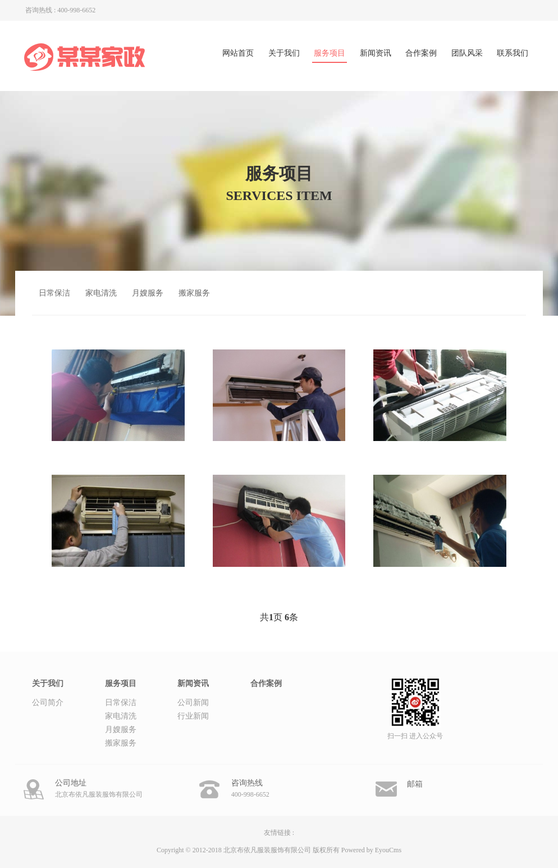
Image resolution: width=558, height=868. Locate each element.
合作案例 (421, 53)
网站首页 (238, 53)
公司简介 (47, 702)
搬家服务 (194, 293)
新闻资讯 (375, 53)
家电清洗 (101, 293)
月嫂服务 (147, 293)
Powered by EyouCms (370, 850)
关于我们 (284, 53)
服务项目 (329, 53)
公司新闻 (193, 702)
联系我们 (512, 53)
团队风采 (467, 53)
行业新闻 (193, 716)
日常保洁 (54, 293)
